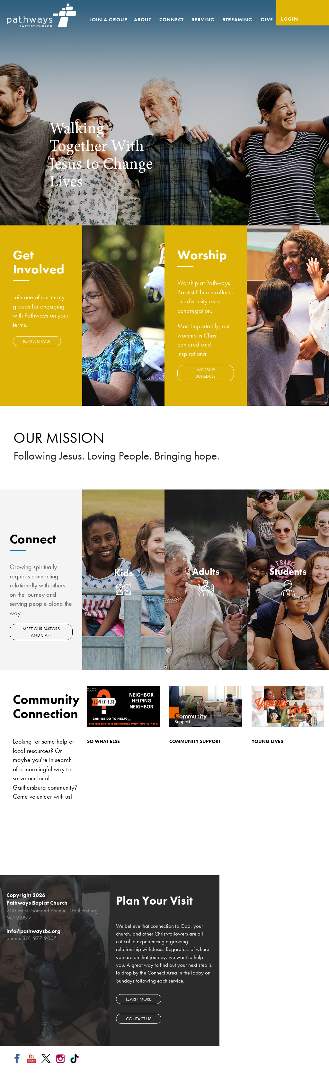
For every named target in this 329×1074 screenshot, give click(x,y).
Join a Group (109, 19)
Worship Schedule (206, 373)
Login (289, 19)
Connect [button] (172, 19)
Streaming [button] (238, 19)
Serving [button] (204, 19)
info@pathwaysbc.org (33, 931)
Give (267, 19)
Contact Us (138, 1019)
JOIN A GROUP (37, 341)
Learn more (138, 999)
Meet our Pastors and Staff (41, 632)
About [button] (143, 19)
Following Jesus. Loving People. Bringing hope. (116, 455)
